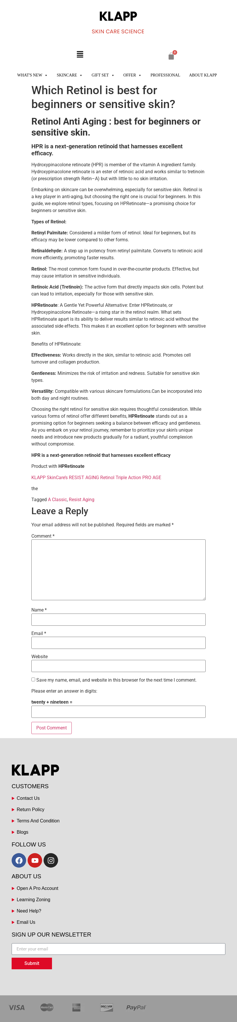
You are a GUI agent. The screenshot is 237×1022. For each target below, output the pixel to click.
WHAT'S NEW (32, 75)
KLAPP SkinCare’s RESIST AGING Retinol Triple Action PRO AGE (96, 477)
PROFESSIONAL (165, 75)
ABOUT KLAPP (203, 75)
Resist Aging (81, 499)
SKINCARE (70, 75)
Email (38, 633)
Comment (43, 536)
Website (39, 656)
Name (39, 610)
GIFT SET (102, 75)
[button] (80, 54)
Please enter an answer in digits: (64, 691)
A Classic (57, 499)
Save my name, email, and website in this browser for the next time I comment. (116, 680)
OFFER (132, 75)
